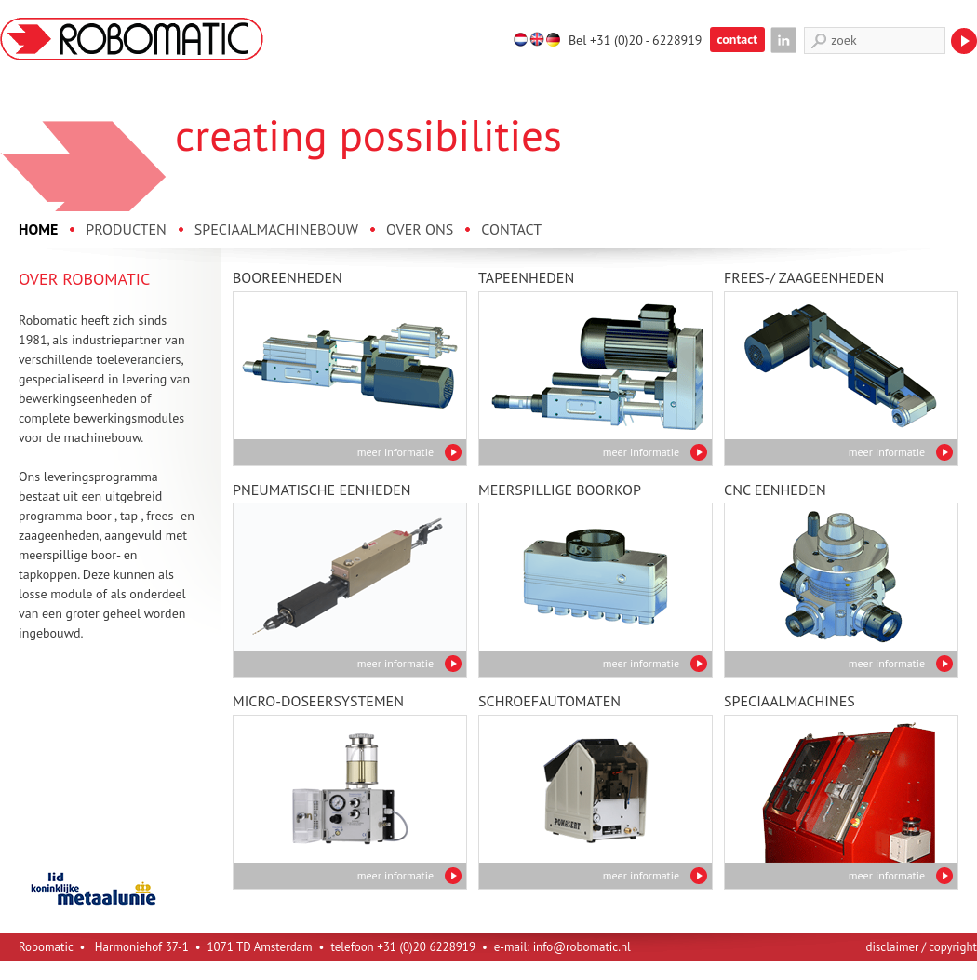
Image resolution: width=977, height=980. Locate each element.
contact (737, 39)
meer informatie (395, 452)
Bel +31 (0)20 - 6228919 (636, 40)
